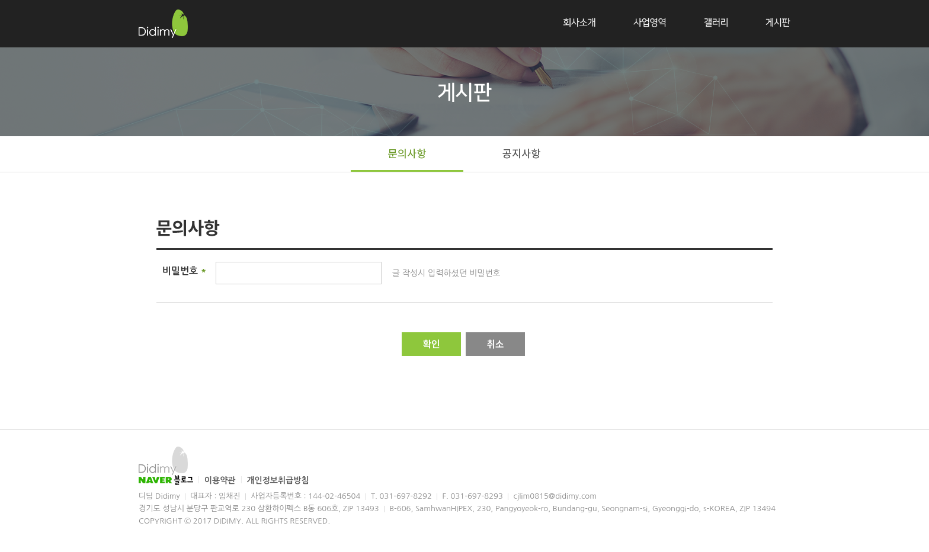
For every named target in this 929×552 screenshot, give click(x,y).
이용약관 (221, 480)
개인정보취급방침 (277, 480)
